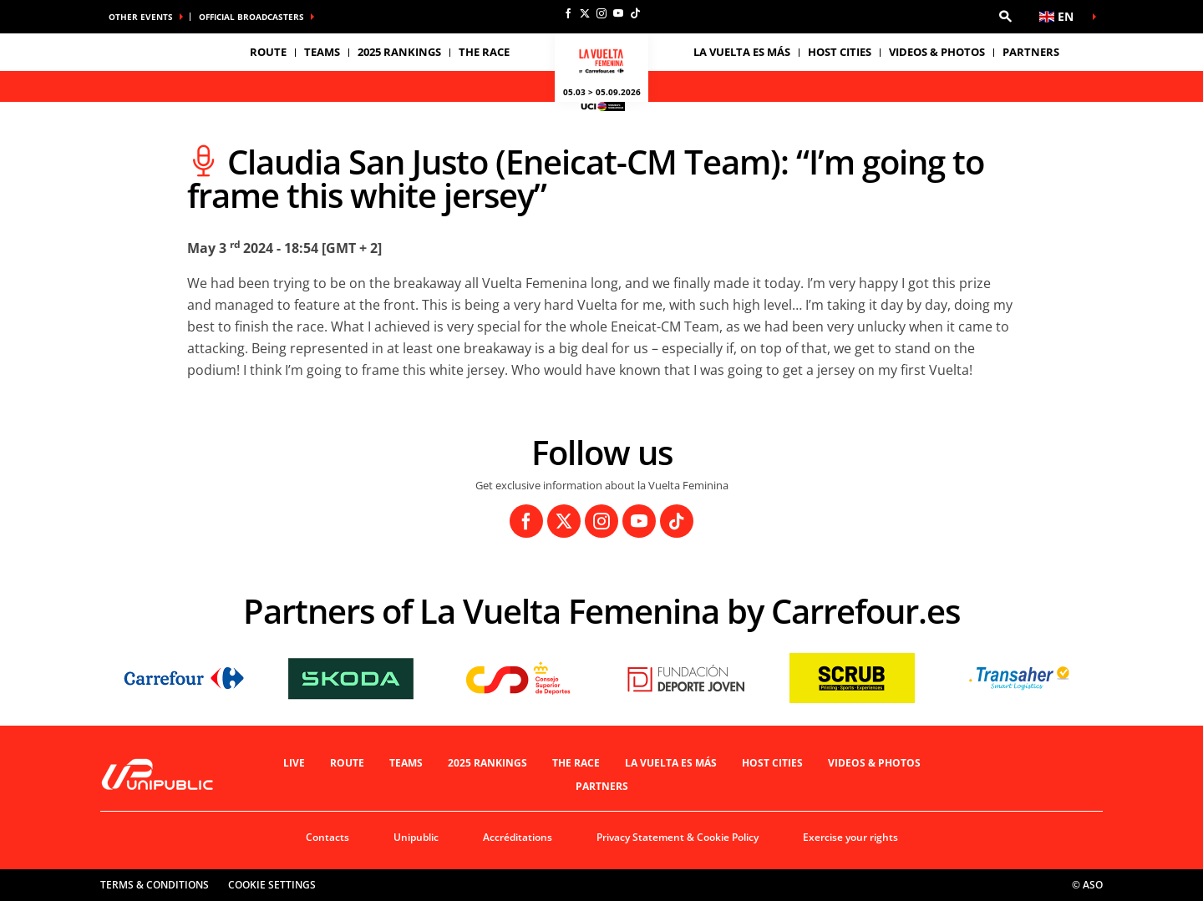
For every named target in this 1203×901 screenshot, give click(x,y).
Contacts (327, 837)
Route (347, 763)
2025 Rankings (399, 51)
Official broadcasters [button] (251, 17)
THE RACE (576, 763)
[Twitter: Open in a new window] (585, 13)
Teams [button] (322, 51)
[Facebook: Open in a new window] (568, 13)
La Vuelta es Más (671, 763)
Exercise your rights (850, 837)
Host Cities (772, 763)
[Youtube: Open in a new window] (618, 13)
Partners (1030, 51)
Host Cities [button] (839, 51)
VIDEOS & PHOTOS (937, 51)
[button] (1005, 16)
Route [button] (268, 51)
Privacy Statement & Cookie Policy (677, 837)
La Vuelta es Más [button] (741, 51)
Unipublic (416, 837)
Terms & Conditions (154, 885)
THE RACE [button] (484, 51)
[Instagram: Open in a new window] (601, 13)
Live (294, 763)
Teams (406, 763)
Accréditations (517, 837)
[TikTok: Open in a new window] (635, 13)
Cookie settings (272, 885)
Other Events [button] (141, 17)
